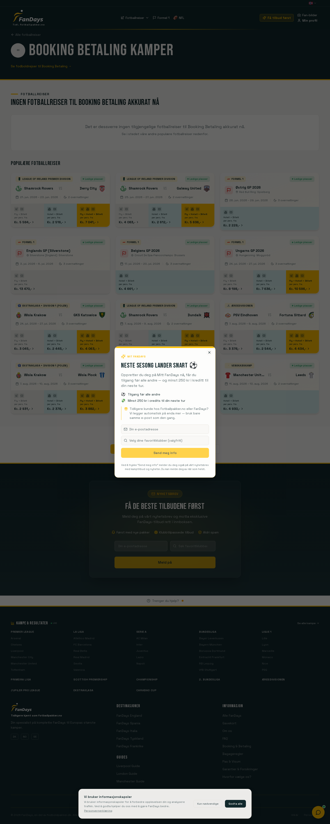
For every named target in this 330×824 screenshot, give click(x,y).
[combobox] (165, 440)
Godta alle (235, 804)
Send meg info (165, 453)
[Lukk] (209, 352)
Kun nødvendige (207, 804)
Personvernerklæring (98, 811)
